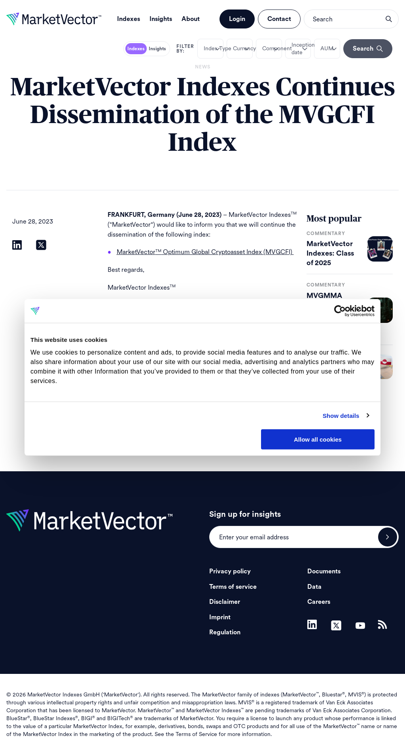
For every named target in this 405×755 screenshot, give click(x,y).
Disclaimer (224, 602)
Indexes (128, 19)
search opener (389, 19)
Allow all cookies (318, 439)
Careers (318, 602)
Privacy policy (230, 571)
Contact (279, 19)
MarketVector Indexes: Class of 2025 (330, 253)
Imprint (220, 617)
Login (237, 19)
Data (314, 587)
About (191, 19)
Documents (324, 571)
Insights (161, 19)
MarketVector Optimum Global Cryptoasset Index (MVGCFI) (205, 252)
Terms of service (233, 587)
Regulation (224, 632)
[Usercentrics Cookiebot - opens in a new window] (340, 311)
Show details (341, 415)
